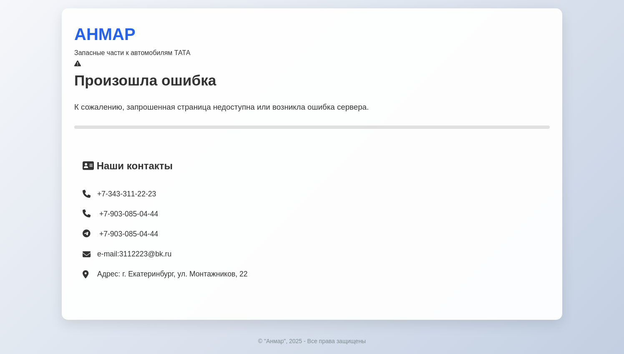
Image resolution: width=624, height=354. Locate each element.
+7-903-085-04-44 (120, 213)
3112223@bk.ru (145, 254)
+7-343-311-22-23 (126, 194)
